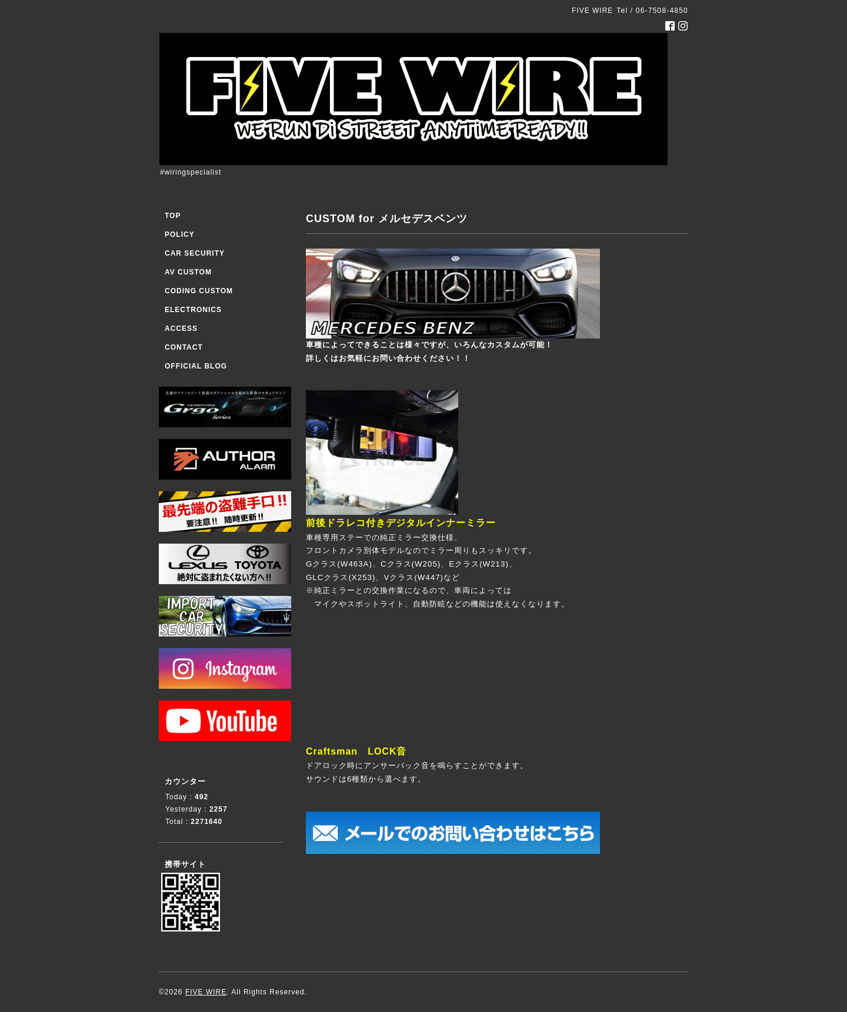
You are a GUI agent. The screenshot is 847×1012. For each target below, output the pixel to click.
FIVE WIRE (205, 992)
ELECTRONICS (193, 310)
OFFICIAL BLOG (196, 366)
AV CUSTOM (188, 272)
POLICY (180, 234)
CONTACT (184, 347)
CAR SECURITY (195, 253)
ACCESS (181, 328)
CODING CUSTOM (199, 291)
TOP (173, 216)
